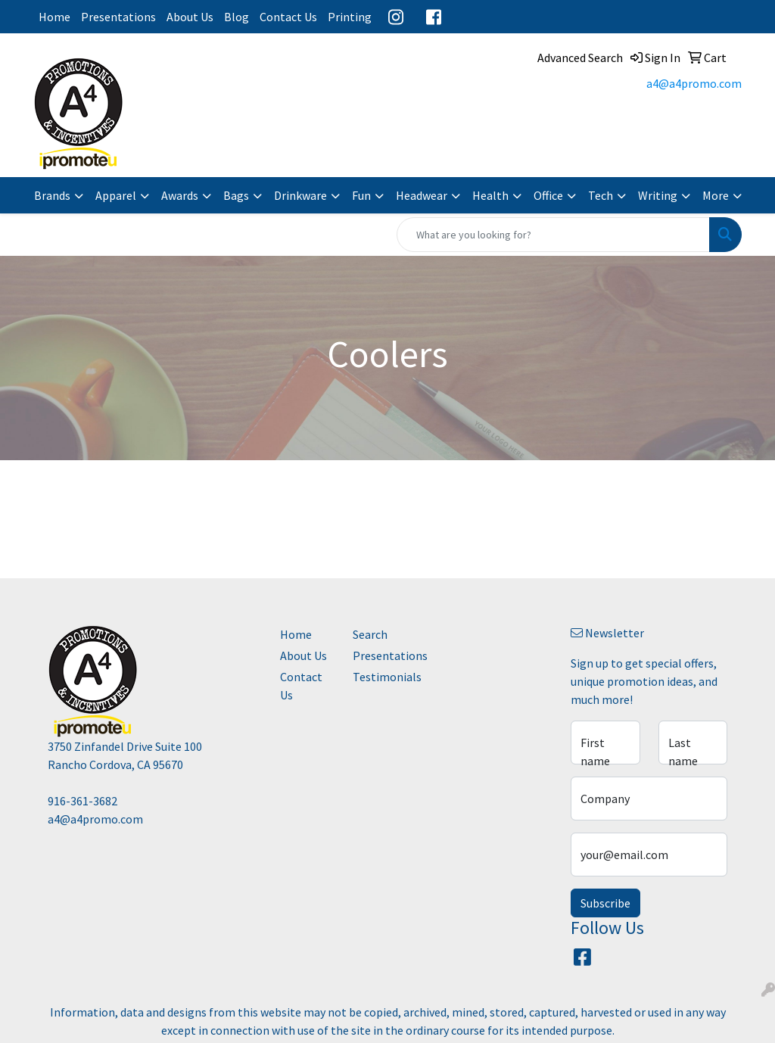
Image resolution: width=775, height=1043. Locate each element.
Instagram (395, 16)
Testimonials (380, 676)
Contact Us (288, 16)
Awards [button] (179, 195)
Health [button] (490, 195)
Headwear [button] (421, 195)
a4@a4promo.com (694, 83)
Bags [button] (236, 195)
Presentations (118, 16)
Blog (236, 16)
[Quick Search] (553, 234)
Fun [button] (361, 195)
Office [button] (548, 195)
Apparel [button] (115, 195)
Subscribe (605, 903)
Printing (350, 16)
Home (54, 16)
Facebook (433, 16)
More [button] (715, 195)
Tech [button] (600, 195)
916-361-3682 (82, 800)
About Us (190, 16)
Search (370, 634)
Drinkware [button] (300, 195)
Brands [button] (52, 195)
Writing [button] (657, 195)
